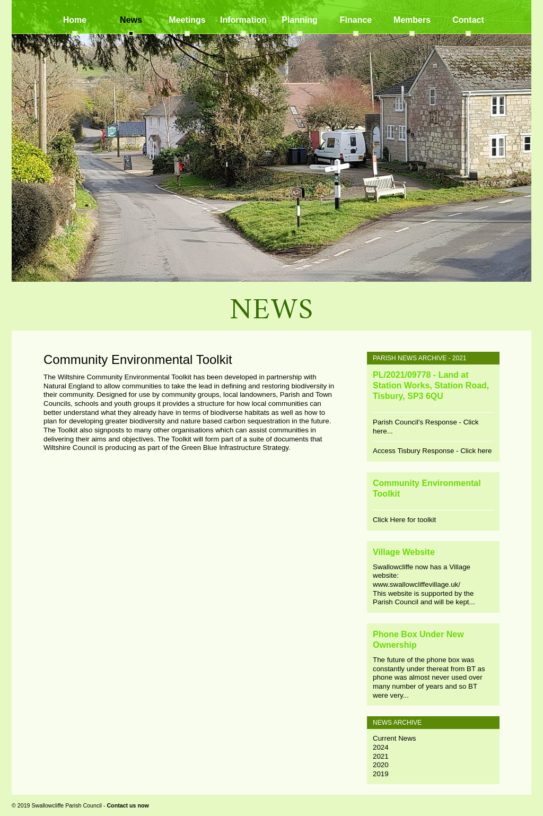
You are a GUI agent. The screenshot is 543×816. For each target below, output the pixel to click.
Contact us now (127, 805)
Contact (468, 19)
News (131, 19)
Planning (300, 19)
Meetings (187, 19)
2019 (381, 774)
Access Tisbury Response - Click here (432, 451)
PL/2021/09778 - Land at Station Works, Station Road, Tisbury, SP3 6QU (431, 385)
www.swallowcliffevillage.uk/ (416, 584)
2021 (381, 756)
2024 (381, 747)
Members (412, 19)
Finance (356, 19)
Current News (394, 738)
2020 (381, 765)
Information (243, 19)
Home (74, 19)
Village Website (404, 552)
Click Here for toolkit (404, 520)
